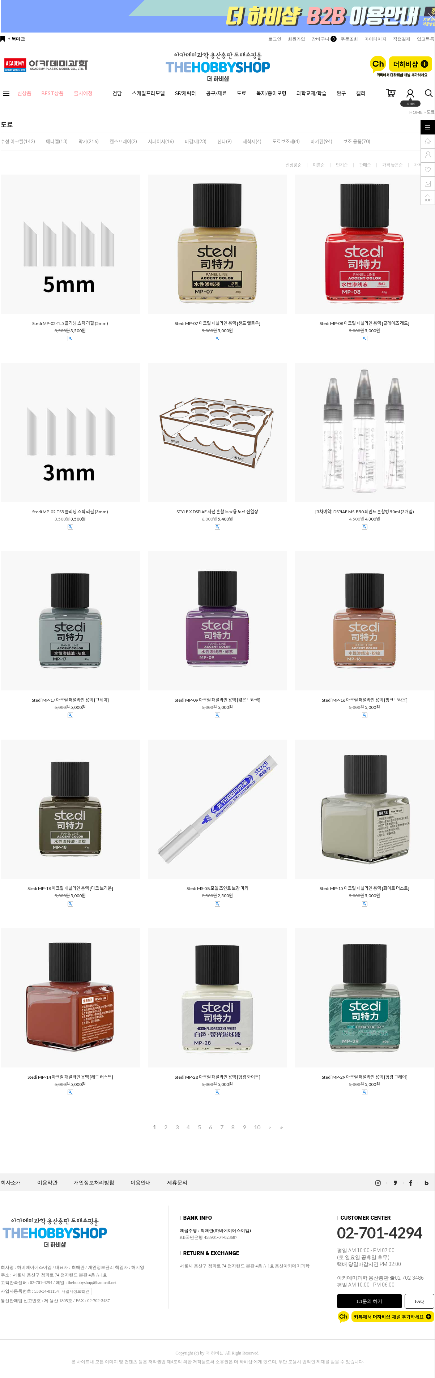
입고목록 (425, 39)
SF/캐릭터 (185, 93)
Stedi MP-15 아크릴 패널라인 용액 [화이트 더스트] (364, 888)
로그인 (274, 39)
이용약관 (47, 1182)
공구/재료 (216, 93)
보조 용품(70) (356, 141)
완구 (341, 93)
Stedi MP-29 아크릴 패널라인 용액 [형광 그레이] (365, 1077)
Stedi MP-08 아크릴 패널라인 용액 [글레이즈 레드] (364, 323)
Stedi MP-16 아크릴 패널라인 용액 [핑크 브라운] (365, 700)
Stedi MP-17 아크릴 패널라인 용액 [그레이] (70, 700)
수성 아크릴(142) (18, 141)
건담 (117, 93)
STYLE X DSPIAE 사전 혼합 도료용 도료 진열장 (217, 511)
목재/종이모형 (271, 93)
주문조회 (349, 39)
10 (257, 1127)
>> (280, 1127)
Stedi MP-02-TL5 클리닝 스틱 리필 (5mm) (70, 323)
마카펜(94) (321, 141)
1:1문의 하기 (370, 1301)
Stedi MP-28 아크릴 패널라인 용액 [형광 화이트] (217, 1077)
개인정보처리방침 (94, 1182)
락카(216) (88, 141)
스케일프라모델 (148, 93)
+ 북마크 (16, 39)
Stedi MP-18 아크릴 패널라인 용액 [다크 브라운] (70, 888)
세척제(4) (252, 141)
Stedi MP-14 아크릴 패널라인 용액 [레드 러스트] (70, 1077)
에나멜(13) (57, 141)
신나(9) (224, 141)
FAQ (419, 1301)
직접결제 (401, 39)
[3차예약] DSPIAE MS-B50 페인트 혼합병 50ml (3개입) (364, 511)
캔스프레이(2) (123, 141)
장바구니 (323, 39)
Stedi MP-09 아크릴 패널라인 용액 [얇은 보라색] (217, 700)
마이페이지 (375, 39)
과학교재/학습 (312, 93)
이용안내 (141, 1182)
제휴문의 (177, 1182)
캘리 (361, 93)
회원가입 (296, 39)
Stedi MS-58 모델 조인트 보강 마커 (217, 888)
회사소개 (11, 1182)
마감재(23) (195, 141)
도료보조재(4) (286, 141)
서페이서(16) (161, 141)
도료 (241, 93)
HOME (416, 112)
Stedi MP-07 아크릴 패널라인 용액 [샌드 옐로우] (217, 323)
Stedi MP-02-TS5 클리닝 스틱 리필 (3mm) (70, 511)
